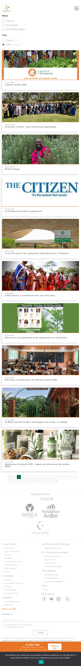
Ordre (12, 40)
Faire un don (9, 609)
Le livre (7, 572)
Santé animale (49, 563)
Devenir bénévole (10, 568)
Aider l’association (11, 565)
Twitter (51, 598)
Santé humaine (49, 560)
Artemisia (8, 580)
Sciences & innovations (52, 556)
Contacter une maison (52, 548)
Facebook (44, 598)
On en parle (12, 25)
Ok (41, 662)
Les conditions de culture (13, 583)
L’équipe (7, 555)
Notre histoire (9, 548)
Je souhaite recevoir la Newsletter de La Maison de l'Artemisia (18, 626)
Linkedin (67, 598)
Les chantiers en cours (12, 561)
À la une (10, 21)
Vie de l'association (15, 29)
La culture (8, 586)
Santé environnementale (53, 566)
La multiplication (10, 590)
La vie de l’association (12, 601)
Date (13, 44)
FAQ (46, 590)
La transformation (11, 593)
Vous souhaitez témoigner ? (54, 581)
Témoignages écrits (51, 578)
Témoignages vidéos (51, 575)
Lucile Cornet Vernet (11, 551)
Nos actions (8, 558)
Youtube (58, 598)
